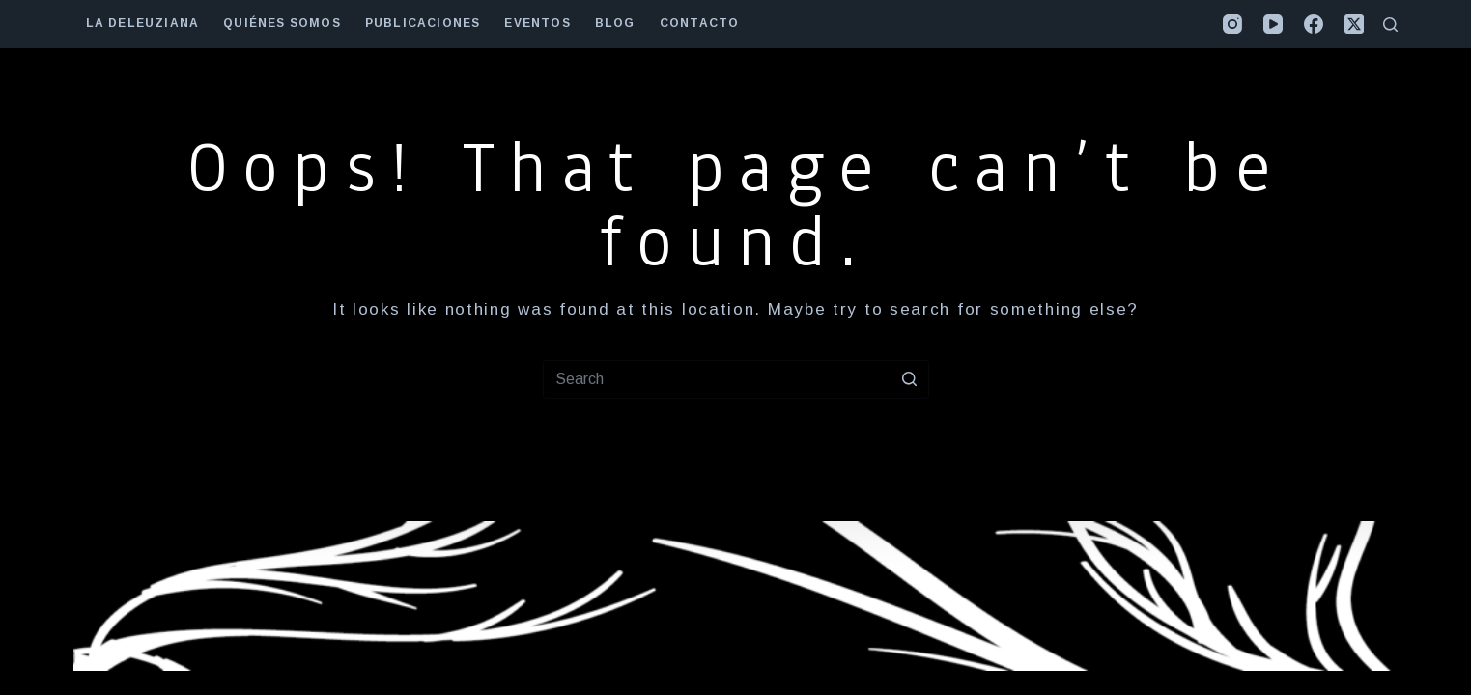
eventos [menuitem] (537, 23)
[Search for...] (736, 379)
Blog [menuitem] (615, 23)
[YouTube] (1273, 24)
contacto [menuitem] (700, 23)
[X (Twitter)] (1354, 24)
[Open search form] (1390, 24)
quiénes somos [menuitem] (282, 23)
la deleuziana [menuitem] (143, 23)
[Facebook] (1313, 24)
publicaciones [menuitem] (423, 23)
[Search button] (910, 379)
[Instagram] (1232, 24)
